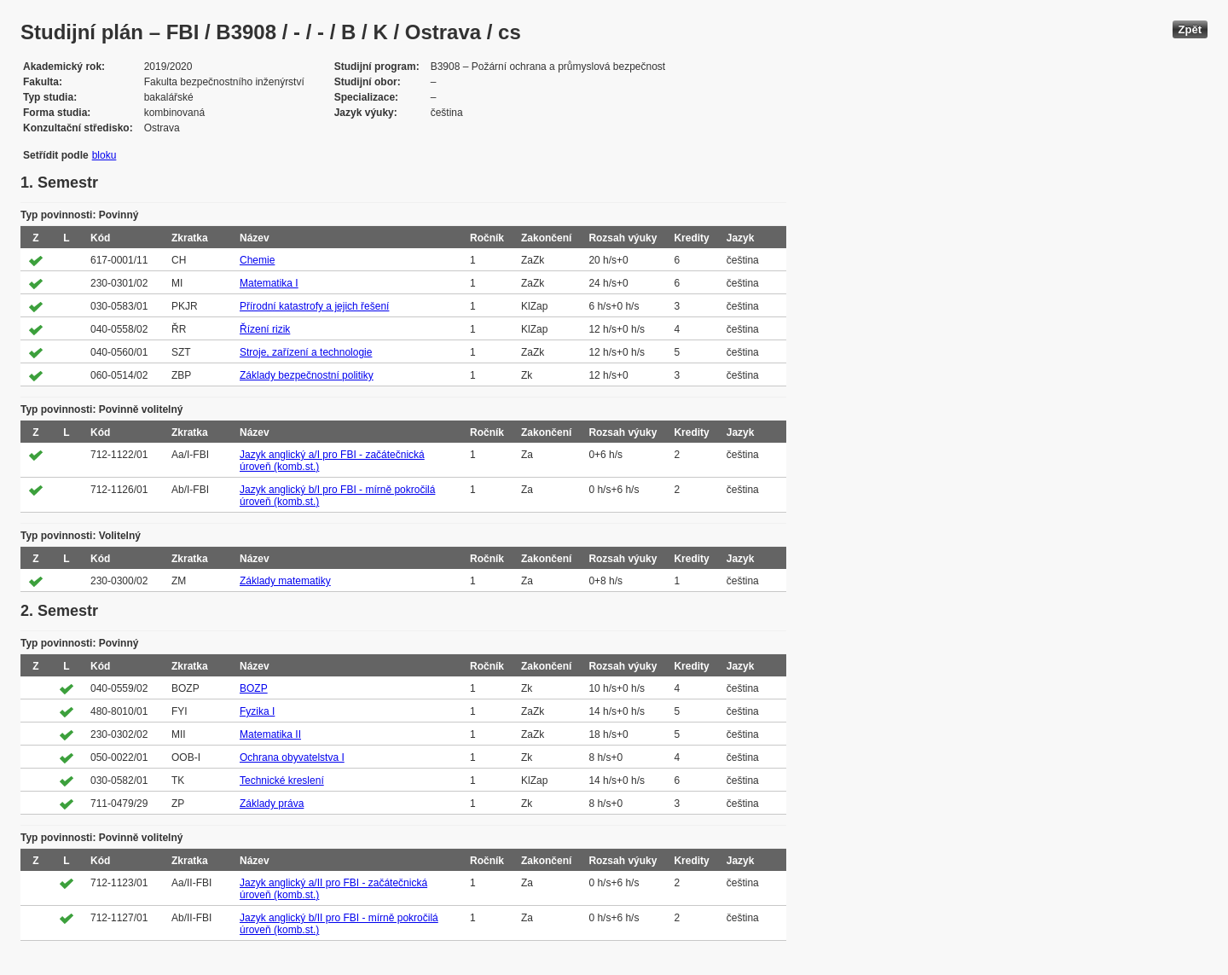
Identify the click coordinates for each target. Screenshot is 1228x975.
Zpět (1190, 29)
